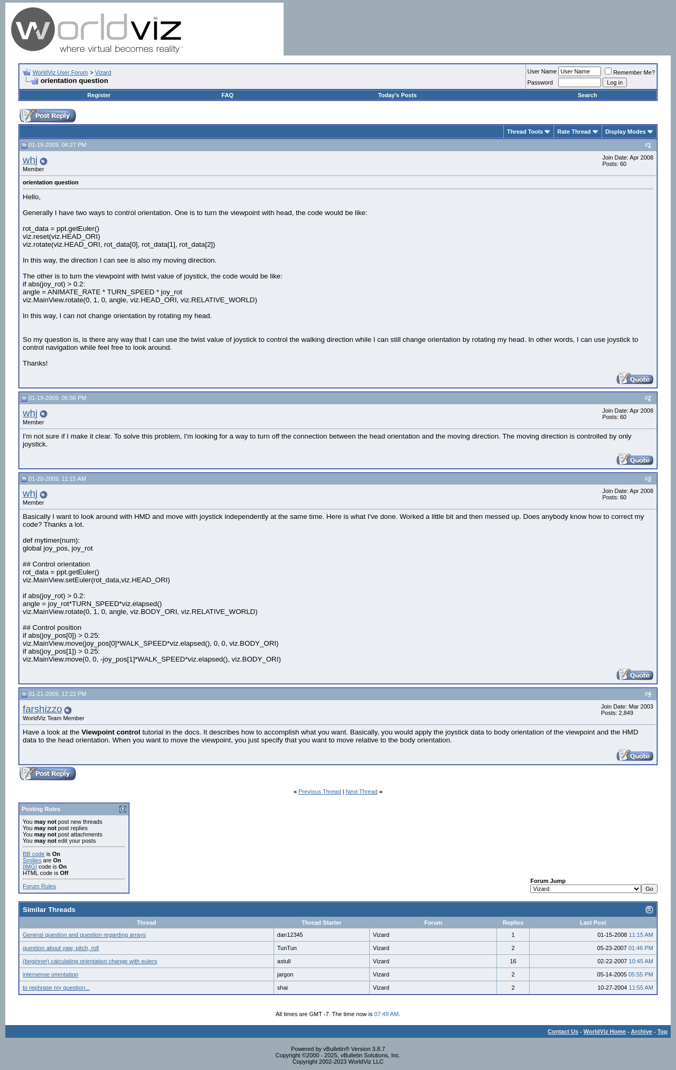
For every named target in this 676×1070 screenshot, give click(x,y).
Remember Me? (630, 72)
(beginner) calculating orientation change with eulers (90, 961)
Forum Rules (39, 886)
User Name (542, 71)
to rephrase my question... (56, 987)
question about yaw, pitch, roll (61, 948)
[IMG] (30, 866)
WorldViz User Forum (60, 72)
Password (540, 82)
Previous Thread (319, 791)
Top (663, 1031)
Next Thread (362, 791)
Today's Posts (397, 95)
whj (30, 159)
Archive (641, 1031)
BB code (34, 854)
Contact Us (563, 1031)
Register (98, 95)
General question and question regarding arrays (84, 935)
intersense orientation (50, 974)
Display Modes (625, 131)
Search (587, 95)
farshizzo (42, 708)
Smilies (32, 860)
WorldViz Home (605, 1031)
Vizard (103, 72)
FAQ (227, 95)
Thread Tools (525, 131)
